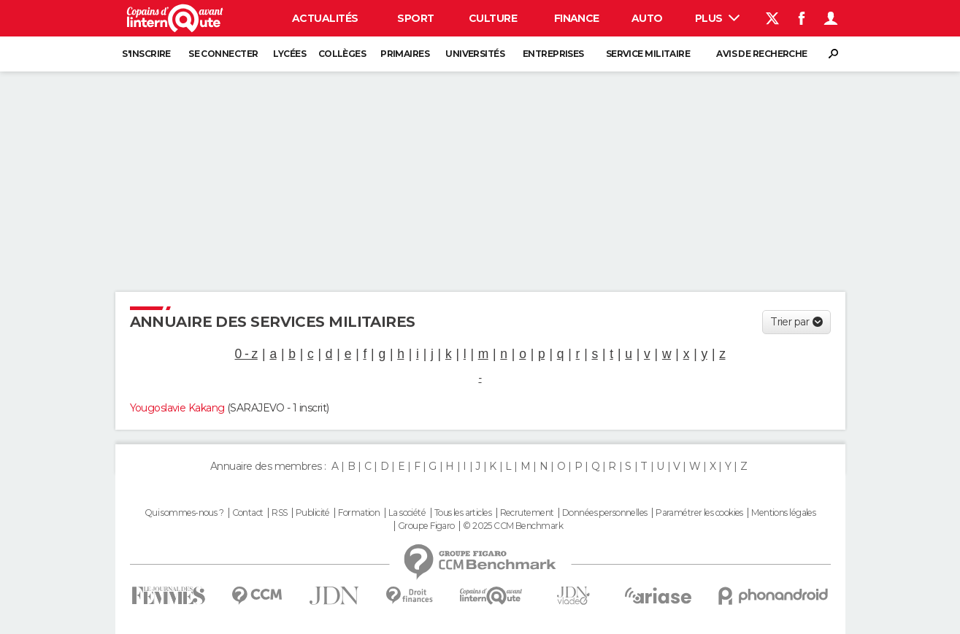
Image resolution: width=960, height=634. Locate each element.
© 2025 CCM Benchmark (513, 526)
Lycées (289, 53)
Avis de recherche (761, 53)
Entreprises (553, 53)
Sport (415, 18)
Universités (474, 53)
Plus (717, 18)
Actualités (325, 18)
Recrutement (527, 513)
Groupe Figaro (426, 526)
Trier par (789, 321)
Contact (248, 513)
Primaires (404, 53)
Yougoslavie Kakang (177, 407)
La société (407, 513)
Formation (359, 513)
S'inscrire (146, 53)
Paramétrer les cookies (699, 513)
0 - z (246, 354)
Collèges (342, 53)
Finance (576, 18)
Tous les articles (462, 513)
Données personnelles (605, 513)
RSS (279, 513)
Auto (647, 18)
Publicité (313, 513)
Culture (493, 18)
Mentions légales (783, 513)
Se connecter (223, 53)
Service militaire (648, 53)
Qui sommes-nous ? (184, 513)
